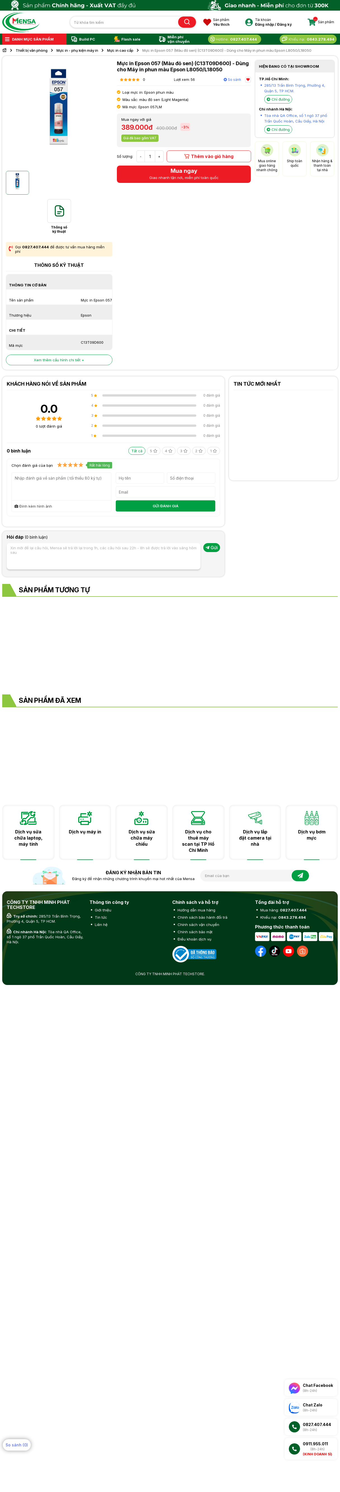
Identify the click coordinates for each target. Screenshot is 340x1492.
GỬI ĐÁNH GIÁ (165, 506)
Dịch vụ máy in (85, 832)
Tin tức (100, 917)
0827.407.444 (35, 247)
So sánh (232, 79)
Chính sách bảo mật (194, 932)
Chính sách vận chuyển (197, 924)
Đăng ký (284, 24)
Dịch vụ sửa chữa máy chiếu (142, 838)
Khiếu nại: (282, 917)
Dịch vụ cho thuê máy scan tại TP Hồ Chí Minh (198, 841)
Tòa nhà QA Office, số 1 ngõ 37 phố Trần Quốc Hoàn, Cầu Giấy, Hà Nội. (45, 937)
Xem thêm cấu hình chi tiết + (59, 360)
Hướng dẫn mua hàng (195, 910)
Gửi (212, 547)
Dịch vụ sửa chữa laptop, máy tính (28, 838)
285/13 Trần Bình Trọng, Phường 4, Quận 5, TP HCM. (44, 918)
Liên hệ (101, 924)
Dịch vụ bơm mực (311, 835)
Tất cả (136, 451)
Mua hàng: (283, 910)
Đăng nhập (264, 24)
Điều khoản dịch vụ (193, 939)
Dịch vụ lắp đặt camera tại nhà (255, 838)
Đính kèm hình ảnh (33, 506)
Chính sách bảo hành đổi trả (201, 917)
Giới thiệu (102, 910)
